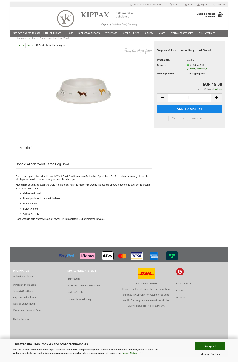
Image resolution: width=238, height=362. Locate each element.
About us (181, 301)
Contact (180, 294)
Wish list (219, 4)
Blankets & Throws (89, 33)
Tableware (111, 33)
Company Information (24, 289)
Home (70, 33)
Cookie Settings (21, 323)
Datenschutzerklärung (79, 304)
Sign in (202, 4)
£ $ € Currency (183, 288)
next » (21, 49)
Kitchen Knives (131, 33)
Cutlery (148, 33)
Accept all (210, 346)
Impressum (73, 283)
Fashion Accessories (182, 33)
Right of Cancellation (24, 308)
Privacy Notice (129, 353)
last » (30, 49)
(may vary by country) (197, 73)
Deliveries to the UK (23, 281)
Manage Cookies (210, 354)
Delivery (161, 69)
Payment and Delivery (24, 302)
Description (27, 152)
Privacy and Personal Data (27, 314)
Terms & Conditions (23, 295)
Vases (162, 33)
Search (174, 4)
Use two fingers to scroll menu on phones (37, 33)
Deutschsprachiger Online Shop (147, 4)
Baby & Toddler (207, 33)
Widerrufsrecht (75, 297)
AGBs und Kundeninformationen (84, 290)
